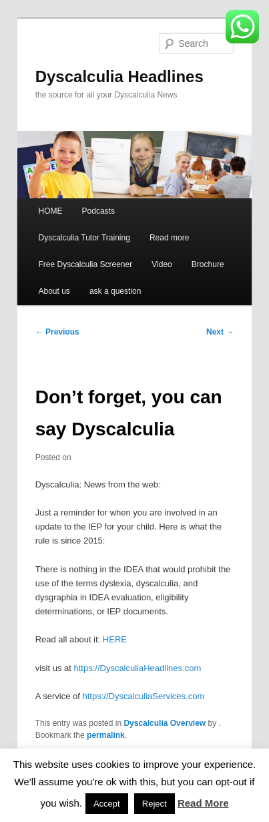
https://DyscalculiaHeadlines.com (137, 668)
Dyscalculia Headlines (119, 76)
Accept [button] (106, 804)
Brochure (208, 264)
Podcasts (98, 211)
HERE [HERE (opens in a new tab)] (115, 639)
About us (53, 291)
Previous (57, 332)
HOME (50, 211)
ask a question (115, 291)
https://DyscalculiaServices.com (143, 696)
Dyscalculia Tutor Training (83, 237)
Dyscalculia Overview (164, 723)
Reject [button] (154, 804)
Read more (169, 237)
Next (220, 332)
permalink (106, 735)
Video (162, 264)
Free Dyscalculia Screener (85, 264)
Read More (203, 803)
